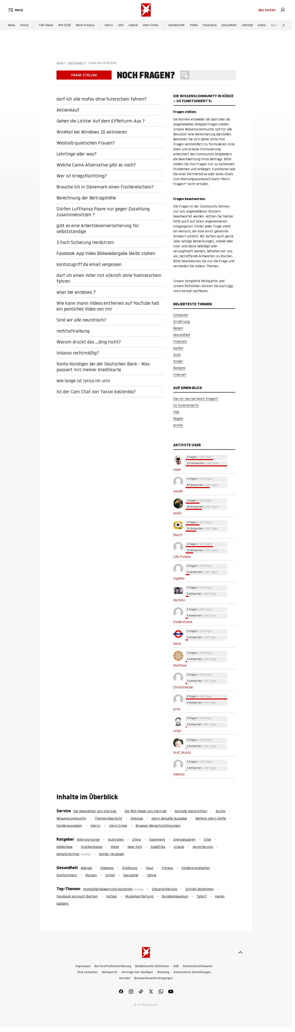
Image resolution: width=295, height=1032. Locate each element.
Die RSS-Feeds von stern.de (145, 811)
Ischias (111, 896)
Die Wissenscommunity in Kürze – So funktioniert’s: (203, 98)
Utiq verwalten (87, 972)
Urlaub (179, 847)
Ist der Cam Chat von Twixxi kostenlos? (96, 391)
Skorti (177, 535)
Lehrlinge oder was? (76, 154)
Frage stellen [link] (84, 75)
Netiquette (109, 972)
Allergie (86, 868)
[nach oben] (240, 952)
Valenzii (178, 774)
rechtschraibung (73, 331)
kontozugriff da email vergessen (89, 264)
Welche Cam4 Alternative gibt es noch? (96, 165)
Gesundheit (229, 25)
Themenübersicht (108, 818)
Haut (149, 868)
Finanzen (180, 341)
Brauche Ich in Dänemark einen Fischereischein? (105, 187)
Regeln (178, 418)
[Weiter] (283, 25)
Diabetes (107, 868)
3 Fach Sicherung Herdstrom (85, 242)
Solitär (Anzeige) (111, 854)
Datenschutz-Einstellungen (192, 972)
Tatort (201, 896)
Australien (116, 839)
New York (135, 847)
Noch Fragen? (76, 62)
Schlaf (110, 875)
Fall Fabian (46, 25)
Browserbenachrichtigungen (153, 978)
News (11, 25)
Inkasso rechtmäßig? (78, 353)
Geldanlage (64, 847)
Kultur (262, 25)
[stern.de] (146, 10)
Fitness (167, 868)
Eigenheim (157, 839)
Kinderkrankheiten (196, 868)
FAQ (176, 412)
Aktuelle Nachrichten (191, 811)
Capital (133, 25)
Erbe (207, 839)
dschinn (179, 600)
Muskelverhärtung (139, 896)
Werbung (163, 972)
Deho (177, 644)
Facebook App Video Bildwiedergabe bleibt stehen (106, 253)
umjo (177, 731)
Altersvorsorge (88, 839)
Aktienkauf (68, 110)
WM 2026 (64, 25)
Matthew (180, 665)
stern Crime (150, 25)
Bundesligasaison (175, 896)
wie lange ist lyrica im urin (83, 380)
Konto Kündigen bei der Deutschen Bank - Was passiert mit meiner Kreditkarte (103, 366)
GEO (121, 25)
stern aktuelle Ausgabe (169, 818)
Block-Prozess (85, 25)
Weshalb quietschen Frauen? (85, 143)
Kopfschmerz (67, 875)
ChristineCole (183, 687)
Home (60, 62)
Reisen (178, 328)
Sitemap (137, 818)
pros (176, 709)
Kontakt (124, 978)
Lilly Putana (182, 556)
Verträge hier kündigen (137, 972)
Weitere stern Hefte (210, 818)
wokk (177, 513)
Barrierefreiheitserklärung (113, 966)
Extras (24, 25)
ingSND (178, 578)
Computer (180, 315)
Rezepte (179, 368)
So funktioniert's (186, 405)
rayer (177, 469)
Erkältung (129, 868)
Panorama (210, 25)
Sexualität (130, 875)
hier (230, 286)
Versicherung (203, 847)
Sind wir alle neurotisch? (81, 320)
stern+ (109, 25)
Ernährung (181, 321)
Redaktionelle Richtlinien (152, 966)
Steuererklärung (164, 889)
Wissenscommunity (71, 818)
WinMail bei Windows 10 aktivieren (92, 132)
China (136, 839)
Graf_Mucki (181, 752)
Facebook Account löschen (77, 896)
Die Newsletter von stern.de (95, 811)
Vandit (178, 491)
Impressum (83, 966)
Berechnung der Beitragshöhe (86, 198)
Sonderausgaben (69, 825)
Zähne (151, 875)
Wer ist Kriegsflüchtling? (82, 176)
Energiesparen (184, 839)
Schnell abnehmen (199, 889)
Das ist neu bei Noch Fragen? (195, 399)
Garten (178, 348)
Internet (179, 374)
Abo (266, 10)
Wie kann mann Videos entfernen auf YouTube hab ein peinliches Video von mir (108, 306)
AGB (176, 966)
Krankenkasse (91, 847)
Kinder (178, 361)
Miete (115, 847)
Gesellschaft (176, 25)
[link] (283, 10)
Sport (274, 25)
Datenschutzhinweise (197, 966)
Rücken (91, 875)
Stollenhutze (182, 622)
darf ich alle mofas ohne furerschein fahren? (101, 99)
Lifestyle (247, 25)
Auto (177, 355)
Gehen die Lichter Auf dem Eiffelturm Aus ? (101, 121)
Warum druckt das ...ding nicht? (89, 342)
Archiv (178, 425)
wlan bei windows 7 (76, 292)
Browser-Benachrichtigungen (158, 825)
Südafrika (158, 847)
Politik (194, 25)
